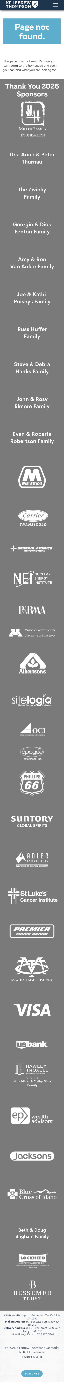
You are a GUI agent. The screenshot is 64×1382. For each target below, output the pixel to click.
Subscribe (32, 1373)
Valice (39, 1356)
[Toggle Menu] (55, 4)
